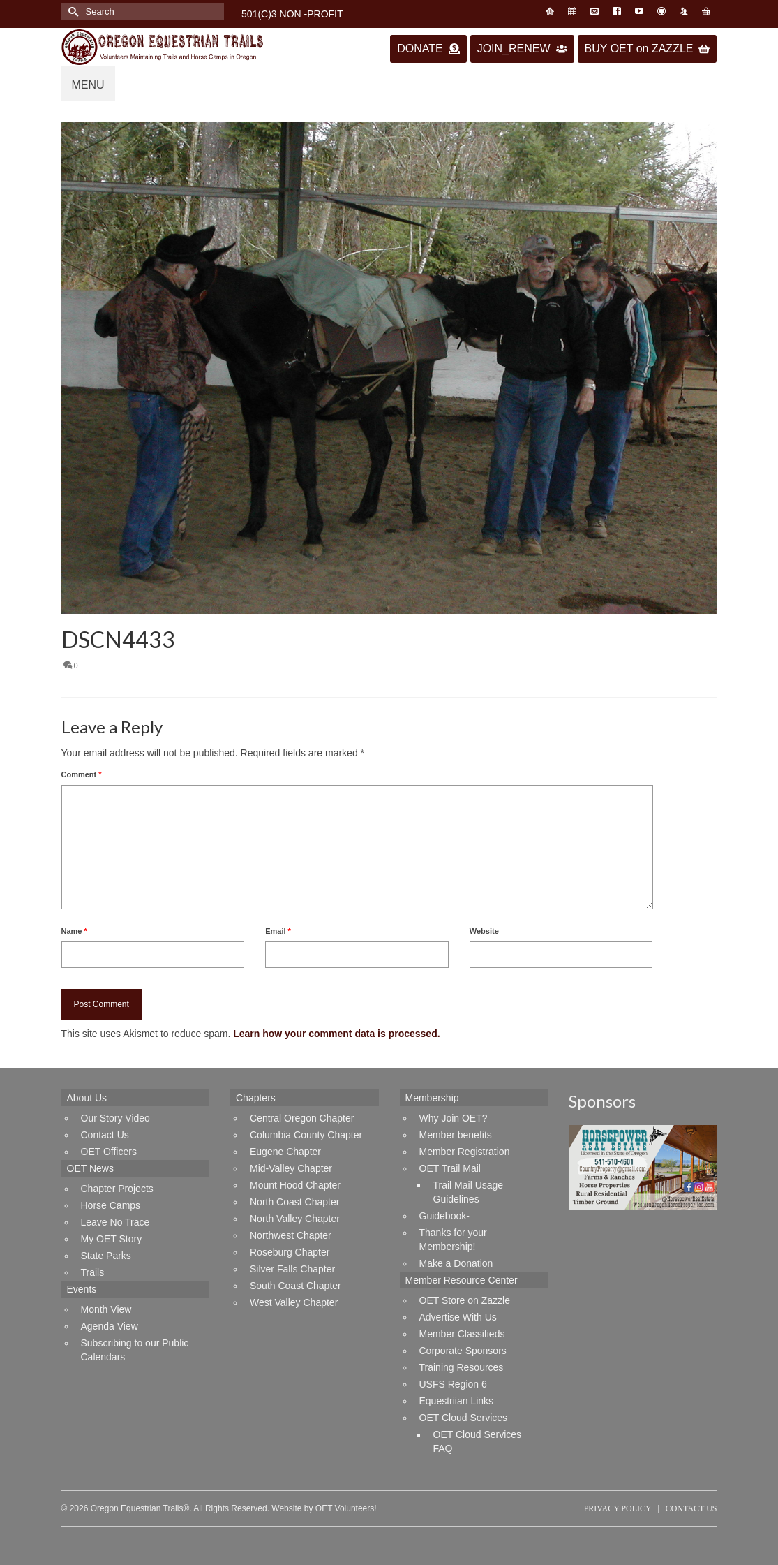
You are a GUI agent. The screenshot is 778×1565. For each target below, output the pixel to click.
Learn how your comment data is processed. (336, 1033)
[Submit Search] (71, 11)
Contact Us (691, 1508)
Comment (81, 774)
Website (484, 931)
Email (278, 931)
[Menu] (88, 83)
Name (74, 931)
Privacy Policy (618, 1508)
